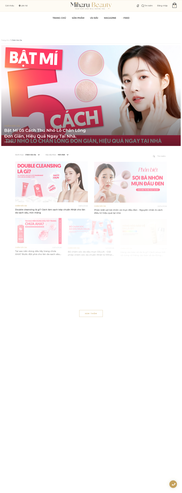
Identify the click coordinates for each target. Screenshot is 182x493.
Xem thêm (91, 303)
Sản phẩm (78, 18)
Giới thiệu (9, 6)
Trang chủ (59, 18)
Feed (125, 18)
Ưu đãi (94, 18)
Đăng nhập (162, 6)
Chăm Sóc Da (19, 29)
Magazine (110, 18)
